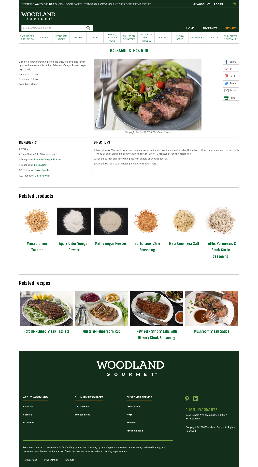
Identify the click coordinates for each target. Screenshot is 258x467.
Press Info (28, 422)
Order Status (134, 406)
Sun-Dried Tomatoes (129, 38)
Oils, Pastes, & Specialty (231, 38)
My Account (201, 4)
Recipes (231, 28)
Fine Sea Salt (39, 164)
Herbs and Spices (61, 38)
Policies (131, 422)
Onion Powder (42, 170)
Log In (218, 4)
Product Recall (135, 430)
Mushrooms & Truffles (27, 38)
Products (209, 28)
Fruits (163, 37)
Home (190, 28)
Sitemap (69, 460)
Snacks (213, 37)
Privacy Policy (51, 460)
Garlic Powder (42, 175)
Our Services (82, 406)
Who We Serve (82, 414)
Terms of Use (30, 460)
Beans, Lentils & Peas (112, 37)
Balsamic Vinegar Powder (47, 159)
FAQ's (129, 414)
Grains (78, 37)
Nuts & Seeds (180, 38)
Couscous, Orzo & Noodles (146, 37)
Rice (95, 37)
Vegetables (197, 37)
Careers (27, 414)
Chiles (44, 37)
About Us (28, 406)
